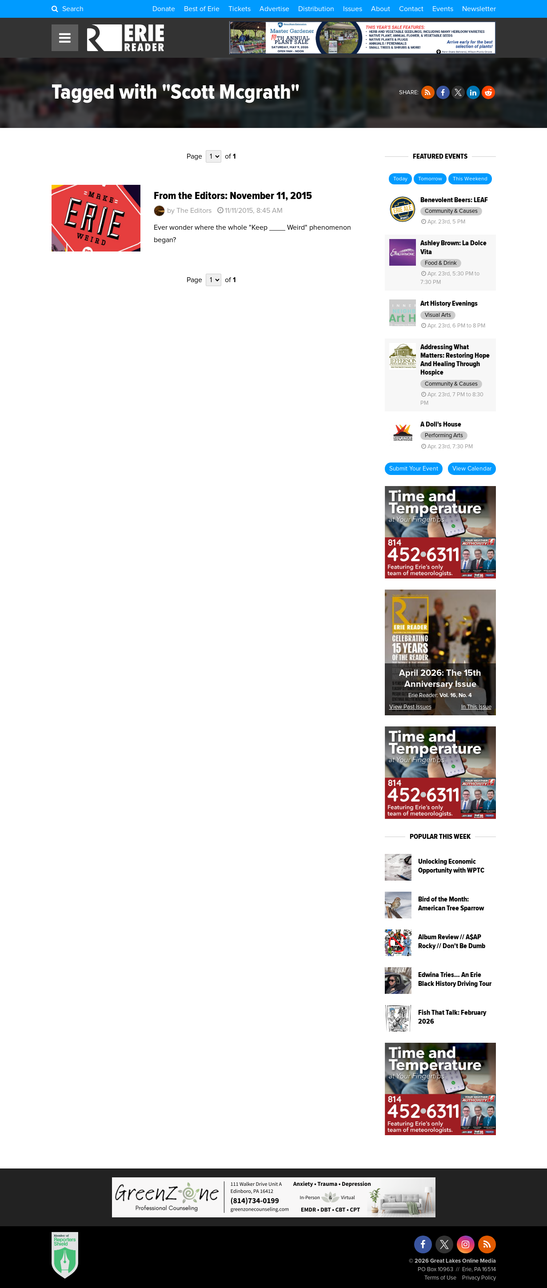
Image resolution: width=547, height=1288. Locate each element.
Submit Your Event (413, 469)
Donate (163, 8)
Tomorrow (430, 179)
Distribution (316, 8)
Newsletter (479, 8)
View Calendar (471, 469)
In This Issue (476, 707)
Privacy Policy (479, 1278)
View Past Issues (410, 707)
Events (442, 8)
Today (400, 179)
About (380, 8)
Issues (352, 8)
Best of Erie (202, 8)
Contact (411, 8)
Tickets (239, 8)
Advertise (274, 8)
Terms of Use (440, 1278)
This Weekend (470, 179)
